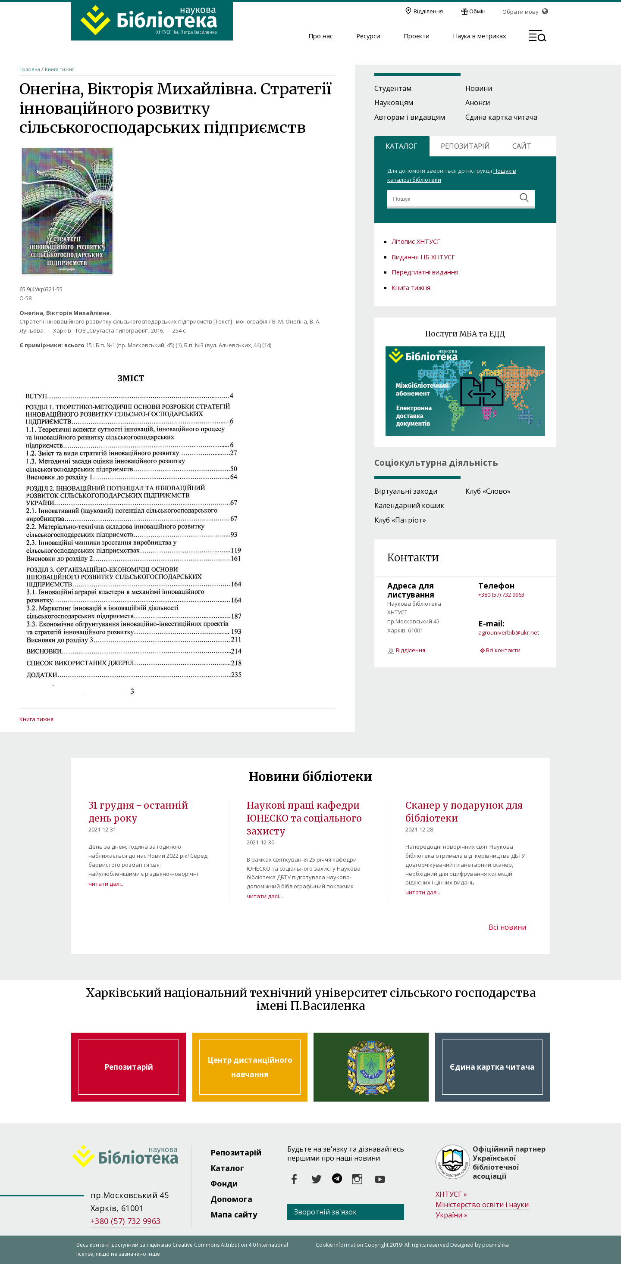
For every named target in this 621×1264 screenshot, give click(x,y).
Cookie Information (339, 1244)
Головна (29, 69)
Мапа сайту (233, 1214)
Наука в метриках (479, 36)
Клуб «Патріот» (400, 520)
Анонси (477, 102)
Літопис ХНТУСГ (416, 241)
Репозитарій (128, 1067)
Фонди (224, 1183)
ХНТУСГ (451, 1194)
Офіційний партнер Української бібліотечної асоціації (509, 1162)
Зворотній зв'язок (325, 1212)
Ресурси (368, 36)
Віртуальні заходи (405, 491)
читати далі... (106, 883)
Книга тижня (60, 69)
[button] (537, 37)
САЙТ (521, 146)
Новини (478, 88)
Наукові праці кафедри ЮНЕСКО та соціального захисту (304, 818)
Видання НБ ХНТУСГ (423, 256)
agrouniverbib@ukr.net (508, 632)
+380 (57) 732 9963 (501, 594)
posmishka (495, 1244)
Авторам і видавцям (409, 117)
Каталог (227, 1168)
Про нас (320, 36)
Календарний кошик (409, 505)
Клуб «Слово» (488, 491)
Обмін (477, 11)
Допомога (231, 1199)
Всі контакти (503, 650)
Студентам (392, 88)
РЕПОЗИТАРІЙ (465, 146)
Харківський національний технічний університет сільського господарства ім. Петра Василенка (371, 1067)
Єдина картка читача (501, 117)
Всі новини (507, 927)
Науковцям (393, 102)
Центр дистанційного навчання (249, 1067)
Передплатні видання (425, 272)
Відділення (428, 11)
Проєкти (417, 36)
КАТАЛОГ (401, 146)
